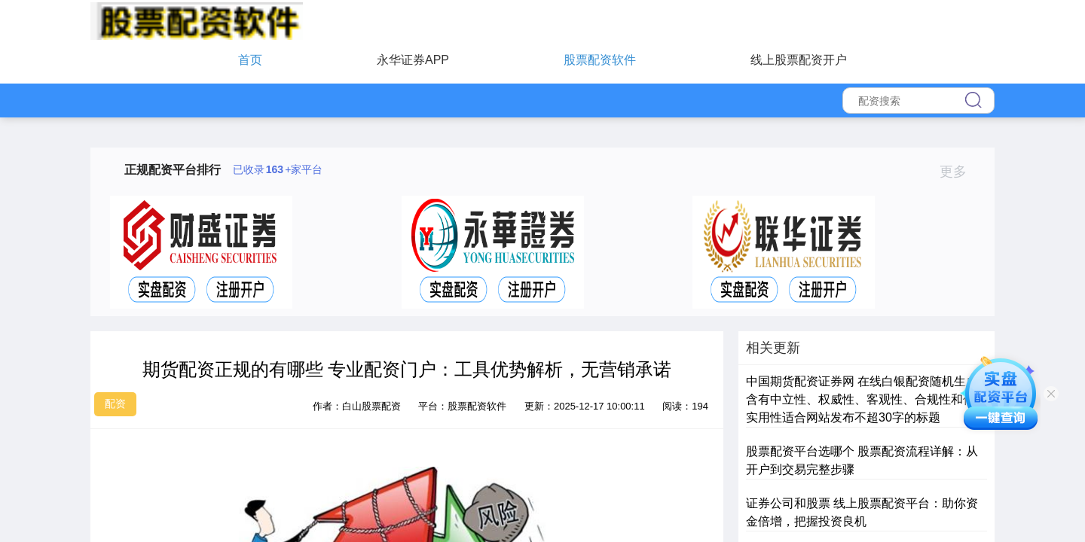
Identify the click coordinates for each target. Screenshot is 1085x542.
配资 (115, 403)
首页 (250, 59)
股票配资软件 (600, 59)
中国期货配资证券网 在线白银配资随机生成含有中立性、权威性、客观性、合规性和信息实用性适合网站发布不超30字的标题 (866, 399)
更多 (960, 171)
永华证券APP (413, 59)
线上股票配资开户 (798, 59)
